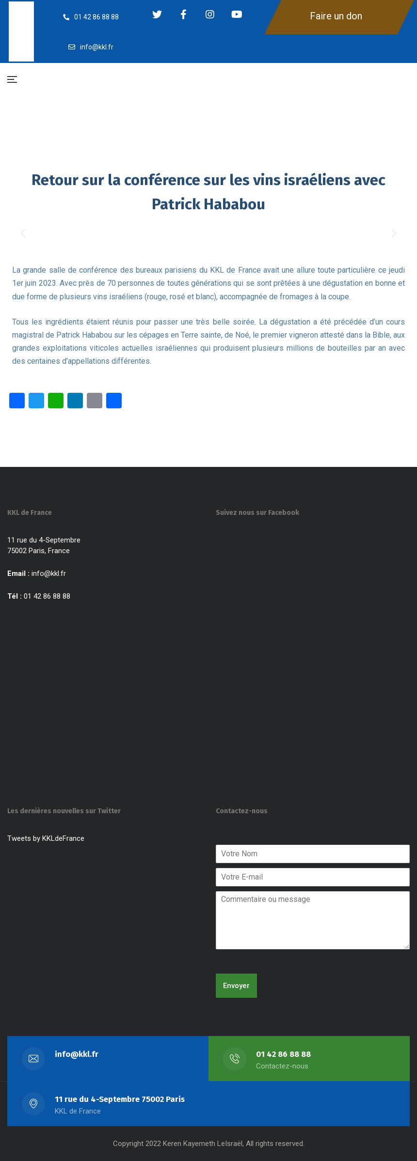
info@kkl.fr (49, 573)
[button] (23, 233)
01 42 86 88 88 (283, 1054)
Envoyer (236, 985)
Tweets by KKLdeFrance (45, 838)
